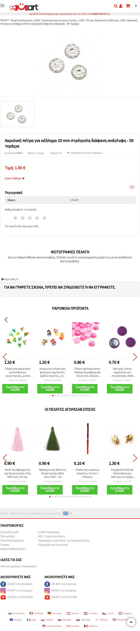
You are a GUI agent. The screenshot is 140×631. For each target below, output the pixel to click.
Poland (47, 619)
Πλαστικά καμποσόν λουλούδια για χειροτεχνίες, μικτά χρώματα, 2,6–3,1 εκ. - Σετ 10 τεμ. (17, 372)
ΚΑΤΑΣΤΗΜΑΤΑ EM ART (13, 549)
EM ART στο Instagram (16, 590)
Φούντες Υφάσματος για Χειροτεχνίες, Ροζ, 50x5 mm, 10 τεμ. (17, 473)
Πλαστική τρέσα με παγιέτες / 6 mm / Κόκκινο (87, 473)
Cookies (4, 544)
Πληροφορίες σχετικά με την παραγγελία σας (64, 540)
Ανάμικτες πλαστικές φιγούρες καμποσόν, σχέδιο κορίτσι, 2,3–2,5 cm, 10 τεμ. (52, 372)
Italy (31, 619)
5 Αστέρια (44, 217)
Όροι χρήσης (7, 536)
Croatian (90, 613)
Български (16, 613)
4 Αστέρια (37, 217)
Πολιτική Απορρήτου (12, 540)
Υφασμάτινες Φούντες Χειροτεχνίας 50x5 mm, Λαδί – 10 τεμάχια (52, 473)
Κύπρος (101, 619)
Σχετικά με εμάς (9, 532)
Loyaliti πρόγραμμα (49, 532)
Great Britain (122, 619)
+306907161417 (99, 14)
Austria (73, 613)
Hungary (125, 613)
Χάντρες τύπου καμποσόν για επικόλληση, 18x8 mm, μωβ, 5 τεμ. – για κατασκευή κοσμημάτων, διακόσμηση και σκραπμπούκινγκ (122, 372)
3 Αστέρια (30, 217)
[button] (50, 395)
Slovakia (64, 619)
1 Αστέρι (15, 217)
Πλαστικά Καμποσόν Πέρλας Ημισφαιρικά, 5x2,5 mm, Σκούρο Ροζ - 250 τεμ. (87, 372)
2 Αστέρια (22, 217)
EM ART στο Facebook (16, 584)
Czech (108, 613)
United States (52, 626)
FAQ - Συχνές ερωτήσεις (51, 536)
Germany (55, 613)
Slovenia (83, 619)
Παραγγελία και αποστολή (53, 544)
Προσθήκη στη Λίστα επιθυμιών (85, 153)
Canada (73, 626)
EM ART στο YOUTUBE (16, 597)
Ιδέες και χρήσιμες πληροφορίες (18, 566)
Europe (16, 619)
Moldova (91, 626)
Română (36, 613)
